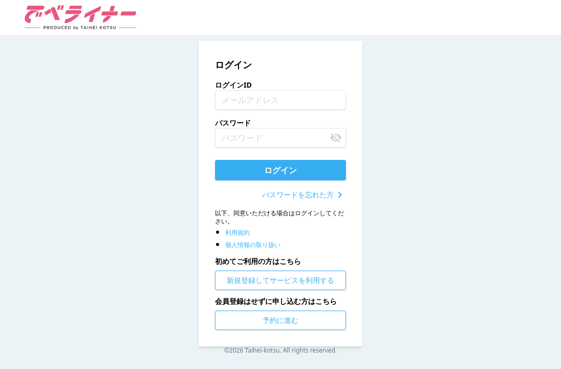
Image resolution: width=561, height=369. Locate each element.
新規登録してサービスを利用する (280, 280)
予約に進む (280, 320)
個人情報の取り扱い (252, 244)
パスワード (233, 123)
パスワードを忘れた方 (304, 195)
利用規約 (237, 232)
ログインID (233, 85)
